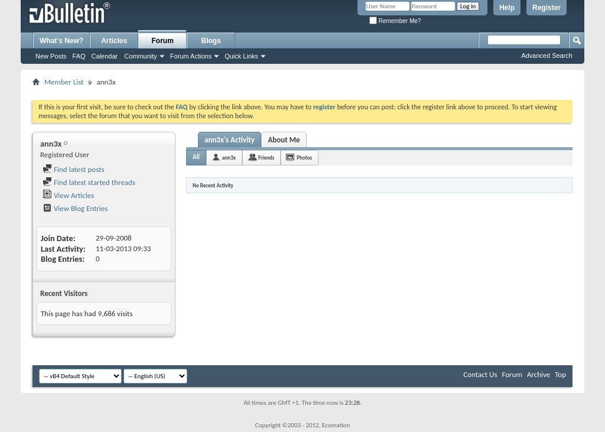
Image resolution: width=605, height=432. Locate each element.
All (196, 157)
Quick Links (241, 56)
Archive (538, 374)
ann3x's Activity (229, 139)
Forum (163, 41)
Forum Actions (191, 56)
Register (546, 8)
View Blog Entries (75, 208)
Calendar (105, 56)
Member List (63, 81)
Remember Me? (395, 21)
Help (507, 8)
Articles (114, 41)
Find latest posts (74, 169)
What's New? (61, 41)
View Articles (68, 195)
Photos (304, 157)
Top (560, 374)
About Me (284, 139)
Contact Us (480, 374)
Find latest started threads (89, 182)
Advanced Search (547, 55)
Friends (266, 157)
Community (140, 56)
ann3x (229, 157)
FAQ (79, 56)
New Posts (51, 56)
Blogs (211, 41)
